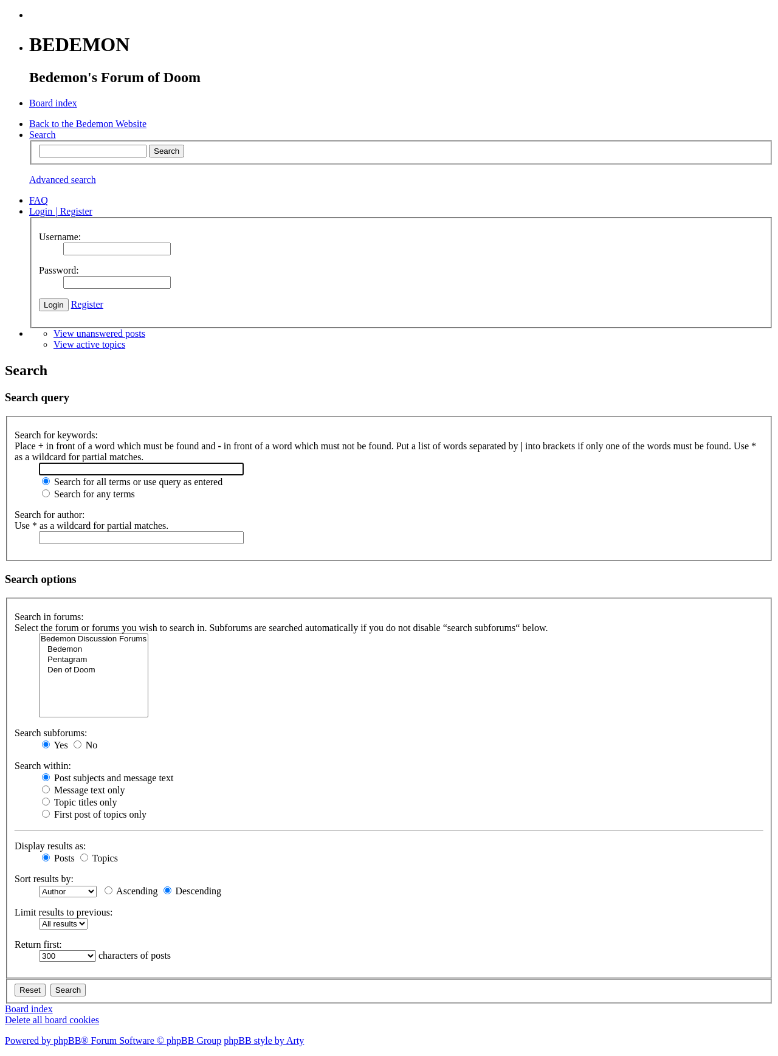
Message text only (83, 790)
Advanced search (62, 179)
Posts (58, 858)
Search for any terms (88, 494)
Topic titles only (79, 802)
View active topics (89, 344)
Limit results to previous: (63, 912)
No (86, 745)
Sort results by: (44, 879)
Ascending (131, 891)
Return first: (38, 944)
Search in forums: (49, 617)
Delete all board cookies (52, 1020)
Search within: (43, 766)
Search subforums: (51, 733)
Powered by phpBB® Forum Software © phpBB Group (113, 1040)
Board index (29, 1009)
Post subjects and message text (107, 778)
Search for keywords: (56, 435)
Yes (55, 745)
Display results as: (50, 846)
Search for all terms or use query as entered (132, 482)
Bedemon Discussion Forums (94, 639)
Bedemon (94, 649)
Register (87, 304)
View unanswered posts (99, 333)
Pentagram (94, 660)
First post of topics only (94, 814)
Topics (99, 858)
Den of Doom (94, 670)
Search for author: (50, 514)
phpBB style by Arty (264, 1040)
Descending (193, 891)
